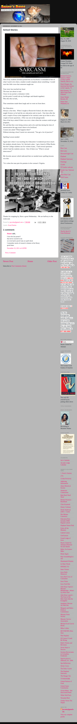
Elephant (63, 156)
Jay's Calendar (65, 460)
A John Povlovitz (66, 478)
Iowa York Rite (65, 584)
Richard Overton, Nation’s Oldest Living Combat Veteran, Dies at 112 (67, 78)
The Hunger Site (66, 676)
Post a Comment (10, 253)
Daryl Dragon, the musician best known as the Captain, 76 (67, 86)
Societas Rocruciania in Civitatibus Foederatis (67, 654)
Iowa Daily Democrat (64, 573)
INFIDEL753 (65, 567)
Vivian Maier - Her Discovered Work (66, 691)
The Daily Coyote (66, 668)
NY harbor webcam (67, 167)
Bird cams (64, 151)
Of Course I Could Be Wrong (66, 639)
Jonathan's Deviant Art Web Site (66, 604)
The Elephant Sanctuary (65, 672)
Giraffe (63, 164)
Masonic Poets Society (65, 615)
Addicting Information (64, 482)
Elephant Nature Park (67, 525)
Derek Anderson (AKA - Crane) (66, 511)
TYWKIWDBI (65, 679)
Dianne (9, 233)
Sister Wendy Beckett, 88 (65, 98)
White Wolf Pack (66, 695)
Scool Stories (12, 225)
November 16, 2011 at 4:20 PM (16, 248)
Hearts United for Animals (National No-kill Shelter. (66, 544)
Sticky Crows (65, 666)
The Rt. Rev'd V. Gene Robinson (66, 232)
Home (30, 261)
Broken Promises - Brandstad (66, 501)
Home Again (65, 554)
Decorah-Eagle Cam (67, 153)
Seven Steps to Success (65, 648)
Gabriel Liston (65, 533)
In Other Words (65, 564)
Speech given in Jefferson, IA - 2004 (67, 659)
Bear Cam (64, 148)
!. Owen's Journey (66, 473)
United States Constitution (65, 687)
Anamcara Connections (64, 491)
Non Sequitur (65, 635)
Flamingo (64, 162)
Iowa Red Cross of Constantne (66, 578)
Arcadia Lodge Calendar (65, 464)
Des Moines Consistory (64, 515)
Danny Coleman (66, 507)
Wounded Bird (65, 698)
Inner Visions (65, 569)
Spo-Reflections (66, 663)
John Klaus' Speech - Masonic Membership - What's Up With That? (67, 589)
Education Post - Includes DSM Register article (66, 521)
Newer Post (8, 261)
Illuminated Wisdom (67, 561)
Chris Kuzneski (65, 504)
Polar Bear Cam (66, 174)
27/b (62, 476)
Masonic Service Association (66, 620)
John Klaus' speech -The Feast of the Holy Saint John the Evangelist (67, 598)
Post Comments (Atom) (19, 266)
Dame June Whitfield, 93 (65, 102)
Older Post (52, 261)
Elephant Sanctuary (67, 159)
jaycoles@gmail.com (68, 710)
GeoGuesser (64, 535)
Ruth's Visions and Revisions (66, 644)
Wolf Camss (64, 177)
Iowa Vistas (64, 581)
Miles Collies (65, 628)
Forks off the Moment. (65, 529)
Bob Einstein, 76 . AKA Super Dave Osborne (66, 92)
